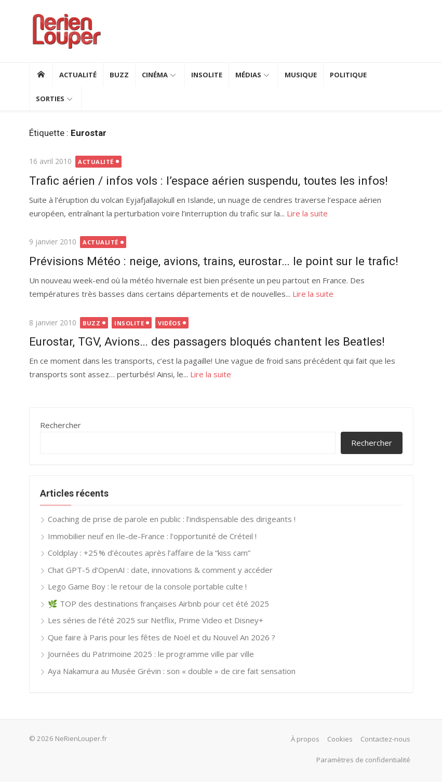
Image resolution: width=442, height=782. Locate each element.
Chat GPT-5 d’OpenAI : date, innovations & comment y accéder (160, 570)
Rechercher (60, 425)
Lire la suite (307, 213)
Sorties (50, 98)
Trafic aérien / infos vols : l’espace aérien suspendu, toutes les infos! (208, 180)
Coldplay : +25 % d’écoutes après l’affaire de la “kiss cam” (149, 552)
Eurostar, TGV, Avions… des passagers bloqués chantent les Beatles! (207, 341)
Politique (348, 74)
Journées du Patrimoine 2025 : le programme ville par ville (151, 654)
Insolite (206, 74)
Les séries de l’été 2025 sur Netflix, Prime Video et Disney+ (155, 620)
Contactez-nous (385, 739)
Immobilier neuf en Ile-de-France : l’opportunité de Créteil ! (152, 536)
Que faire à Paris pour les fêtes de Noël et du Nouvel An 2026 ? (161, 637)
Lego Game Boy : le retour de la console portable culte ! (147, 586)
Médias (248, 74)
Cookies (340, 739)
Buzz (119, 74)
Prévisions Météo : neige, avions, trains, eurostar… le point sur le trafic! (213, 261)
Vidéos (169, 323)
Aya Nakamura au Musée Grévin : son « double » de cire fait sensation (172, 671)
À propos (305, 739)
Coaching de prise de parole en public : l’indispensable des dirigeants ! (172, 519)
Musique (301, 74)
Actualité (78, 74)
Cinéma (155, 74)
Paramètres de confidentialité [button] (363, 759)
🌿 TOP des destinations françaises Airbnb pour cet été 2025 (158, 603)
